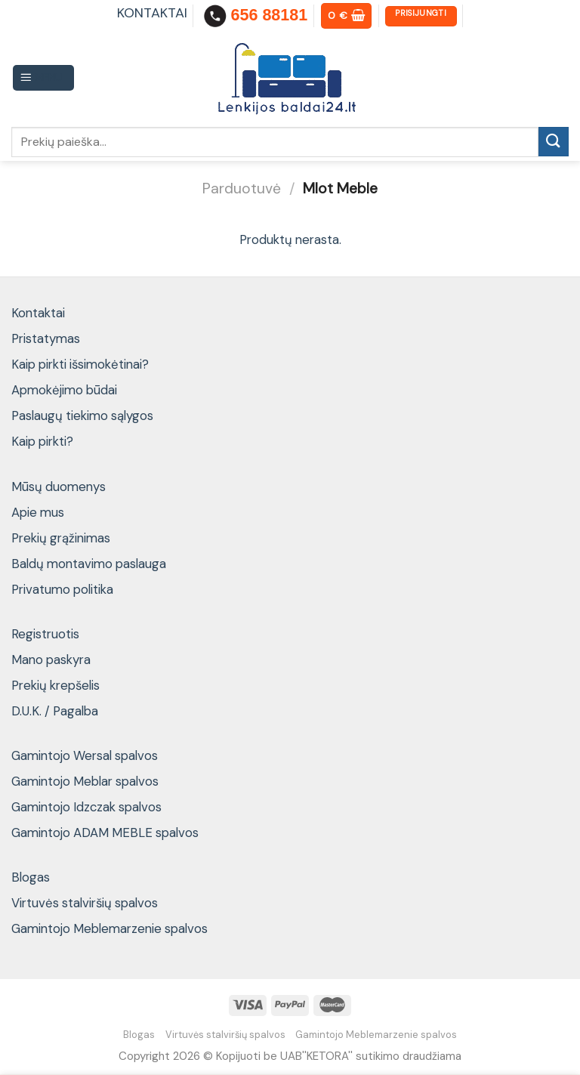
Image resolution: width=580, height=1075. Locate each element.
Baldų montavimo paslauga (88, 563)
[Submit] (553, 141)
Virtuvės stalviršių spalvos (84, 902)
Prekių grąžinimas (60, 538)
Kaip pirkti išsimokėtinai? (80, 364)
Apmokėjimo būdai (64, 390)
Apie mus (37, 512)
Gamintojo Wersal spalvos (84, 755)
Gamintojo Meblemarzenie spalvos (109, 928)
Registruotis (45, 634)
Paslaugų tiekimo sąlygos (82, 415)
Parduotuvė (241, 188)
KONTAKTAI (152, 13)
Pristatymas (45, 338)
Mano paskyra (51, 659)
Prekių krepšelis (55, 685)
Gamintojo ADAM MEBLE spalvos (105, 832)
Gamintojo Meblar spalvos (85, 781)
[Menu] (44, 78)
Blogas (30, 877)
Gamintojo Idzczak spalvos (86, 807)
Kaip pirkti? (42, 441)
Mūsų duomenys (58, 486)
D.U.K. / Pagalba (54, 711)
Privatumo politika (62, 589)
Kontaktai (38, 312)
